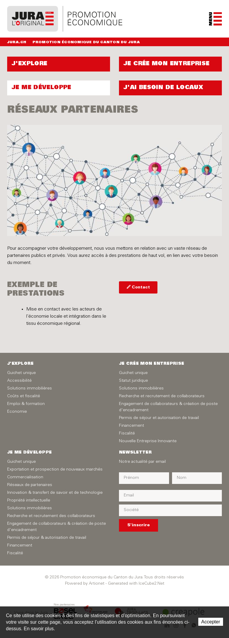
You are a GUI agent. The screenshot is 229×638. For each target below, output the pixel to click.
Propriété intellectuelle (28, 501)
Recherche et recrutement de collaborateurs (162, 396)
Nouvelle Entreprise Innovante (148, 441)
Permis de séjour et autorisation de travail (159, 418)
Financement (131, 426)
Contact (141, 288)
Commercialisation (25, 477)
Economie (17, 412)
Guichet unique (21, 373)
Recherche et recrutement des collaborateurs (51, 516)
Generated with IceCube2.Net (136, 584)
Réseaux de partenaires (29, 485)
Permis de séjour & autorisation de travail (46, 538)
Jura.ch (17, 42)
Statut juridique (133, 381)
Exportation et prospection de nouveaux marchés (55, 470)
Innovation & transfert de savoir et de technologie (55, 493)
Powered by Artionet (84, 584)
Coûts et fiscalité (23, 396)
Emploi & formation (26, 404)
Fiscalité (127, 433)
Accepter (210, 621)
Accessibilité (19, 381)
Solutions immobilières (29, 388)
